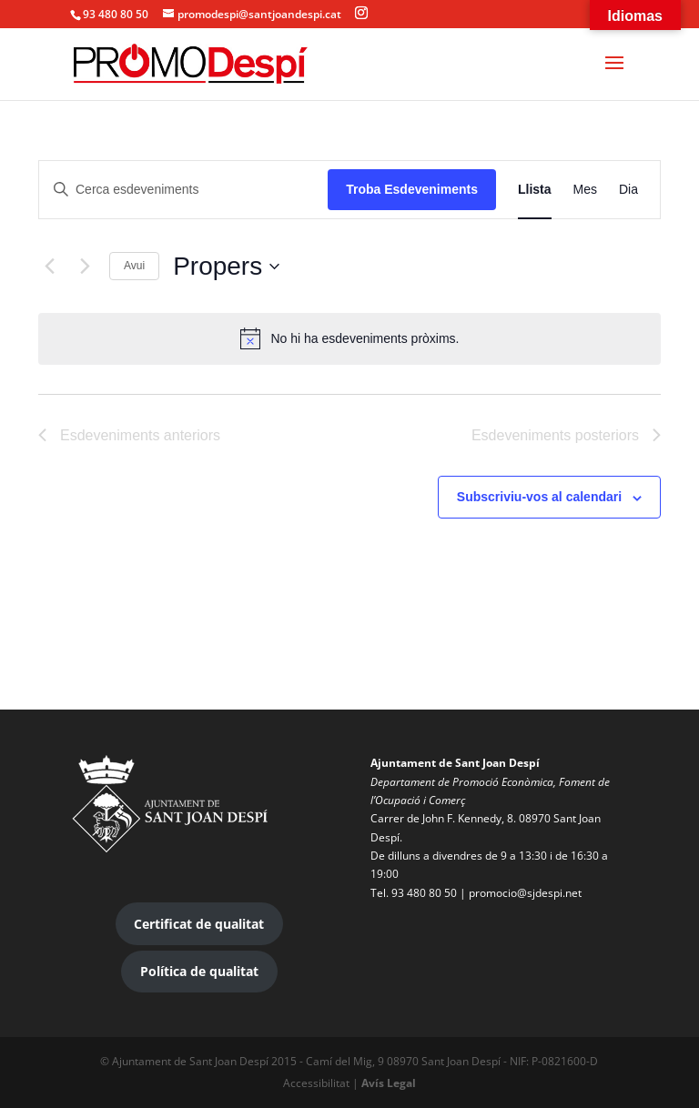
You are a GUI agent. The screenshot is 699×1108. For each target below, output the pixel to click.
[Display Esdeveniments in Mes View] (585, 189)
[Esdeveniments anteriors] (49, 266)
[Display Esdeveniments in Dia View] (628, 189)
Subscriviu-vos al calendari (539, 496)
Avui (134, 265)
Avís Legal (388, 1083)
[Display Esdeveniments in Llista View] (535, 189)
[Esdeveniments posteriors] (85, 266)
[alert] (349, 338)
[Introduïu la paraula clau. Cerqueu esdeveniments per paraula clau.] (183, 189)
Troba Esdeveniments (412, 189)
